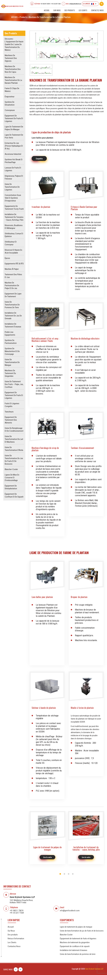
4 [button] (72, 874)
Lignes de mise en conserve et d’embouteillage (12, 478)
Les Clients (83, 10)
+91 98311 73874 (45, 4)
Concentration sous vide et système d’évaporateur (13, 198)
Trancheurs (9, 411)
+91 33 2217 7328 (56, 4)
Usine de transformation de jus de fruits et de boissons (82, 931)
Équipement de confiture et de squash (75, 946)
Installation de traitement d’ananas (73, 950)
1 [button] (60, 874)
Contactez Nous (97, 10)
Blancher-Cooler (11, 469)
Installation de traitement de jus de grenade (13, 316)
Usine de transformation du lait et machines (14, 439)
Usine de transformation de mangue (12, 362)
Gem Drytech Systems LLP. (94, 968)
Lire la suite (47, 857)
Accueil (46, 10)
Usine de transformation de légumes (12, 187)
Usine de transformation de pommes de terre (12, 305)
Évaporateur (9, 96)
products (23, 17)
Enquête (39, 158)
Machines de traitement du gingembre (10, 373)
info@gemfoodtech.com (75, 4)
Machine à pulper (12, 269)
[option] (67, 46)
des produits (70, 10)
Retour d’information (16, 938)
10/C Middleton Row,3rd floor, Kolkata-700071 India (21, 901)
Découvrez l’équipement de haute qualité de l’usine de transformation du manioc (14, 44)
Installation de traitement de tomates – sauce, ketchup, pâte (14, 217)
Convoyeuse (10, 110)
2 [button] (64, 874)
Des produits (13, 935)
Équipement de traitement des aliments (11, 420)
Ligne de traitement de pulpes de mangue (76, 927)
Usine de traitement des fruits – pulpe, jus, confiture (14, 384)
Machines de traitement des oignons (11, 58)
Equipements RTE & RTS (14, 263)
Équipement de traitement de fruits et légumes (14, 118)
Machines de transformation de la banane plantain (13, 80)
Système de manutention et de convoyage (12, 351)
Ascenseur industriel (13, 154)
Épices (7, 258)
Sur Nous (57, 10)
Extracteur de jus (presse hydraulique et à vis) (14, 146)
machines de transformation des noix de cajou (13, 69)
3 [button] (68, 874)
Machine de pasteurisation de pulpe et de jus (12, 285)
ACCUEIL (14, 17)
